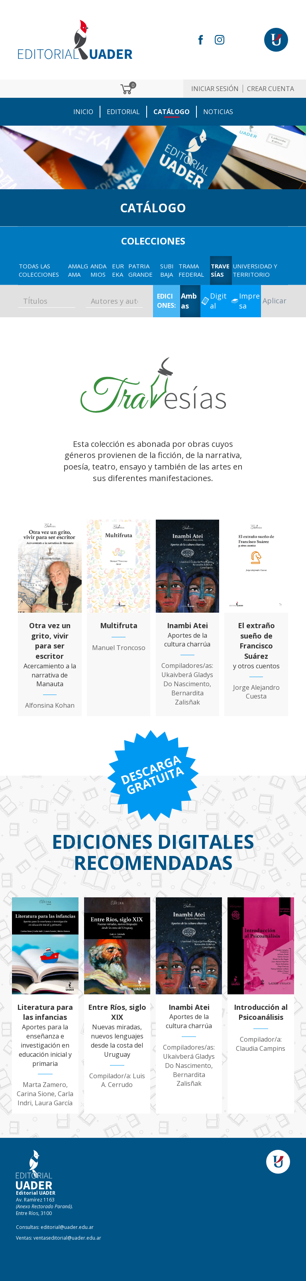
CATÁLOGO (171, 111)
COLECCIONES (153, 240)
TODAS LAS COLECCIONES (39, 270)
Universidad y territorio (255, 270)
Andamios (98, 270)
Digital (218, 301)
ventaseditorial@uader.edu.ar (67, 1237)
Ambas (189, 301)
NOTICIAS (218, 111)
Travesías (220, 270)
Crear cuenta (270, 89)
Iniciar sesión (215, 89)
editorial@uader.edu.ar (67, 1227)
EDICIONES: (166, 301)
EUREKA (118, 270)
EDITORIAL (123, 111)
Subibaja (167, 270)
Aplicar (274, 300)
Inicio (83, 111)
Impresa (249, 301)
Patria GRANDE (140, 270)
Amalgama (78, 270)
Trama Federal (191, 270)
